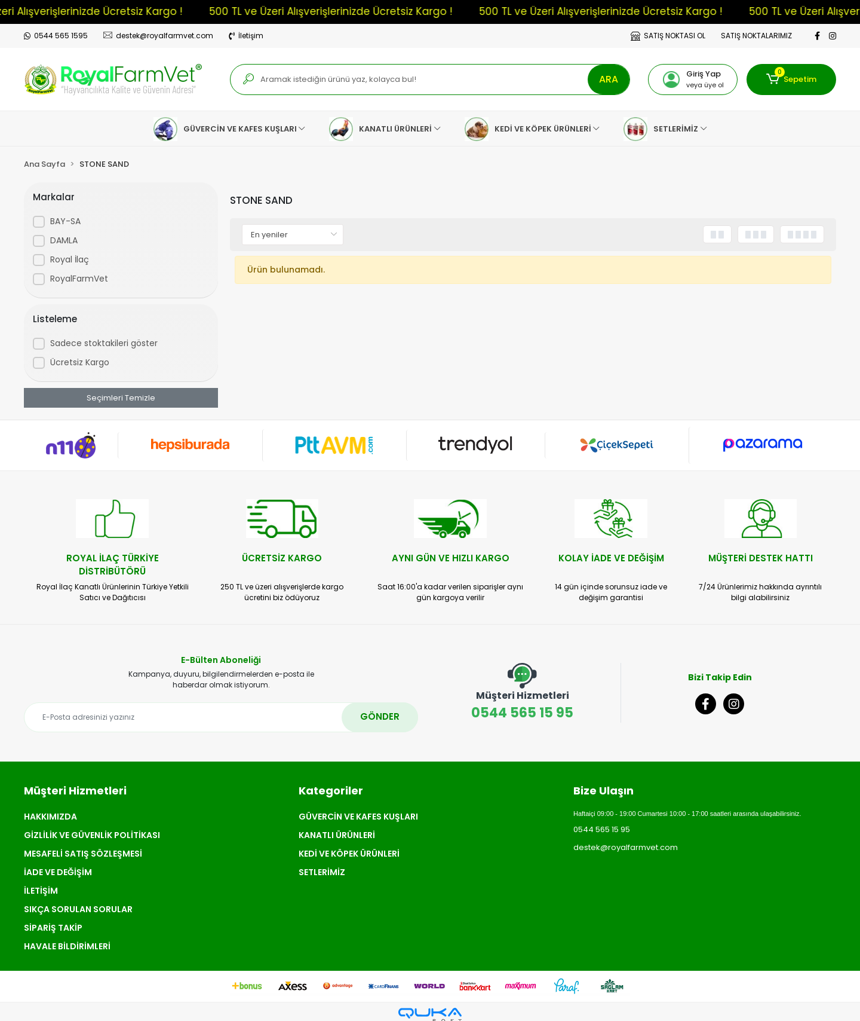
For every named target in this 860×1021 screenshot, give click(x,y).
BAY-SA (65, 221)
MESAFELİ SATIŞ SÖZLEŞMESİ (83, 854)
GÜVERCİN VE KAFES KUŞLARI (358, 817)
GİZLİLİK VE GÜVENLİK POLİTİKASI (92, 835)
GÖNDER (380, 716)
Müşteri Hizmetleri (75, 790)
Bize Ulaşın (603, 790)
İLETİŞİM (41, 891)
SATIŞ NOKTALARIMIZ (756, 35)
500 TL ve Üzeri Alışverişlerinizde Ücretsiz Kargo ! (344, 11)
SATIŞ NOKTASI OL (668, 35)
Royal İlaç (69, 259)
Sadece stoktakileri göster (104, 343)
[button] (693, 79)
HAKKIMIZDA (50, 817)
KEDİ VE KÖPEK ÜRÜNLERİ (349, 854)
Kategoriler (331, 790)
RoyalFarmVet (79, 279)
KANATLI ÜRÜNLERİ (337, 835)
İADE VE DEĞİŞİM (58, 872)
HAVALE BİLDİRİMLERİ (67, 946)
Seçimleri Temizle (121, 397)
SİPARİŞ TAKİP (53, 928)
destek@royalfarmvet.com (625, 847)
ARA (608, 79)
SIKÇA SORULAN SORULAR (78, 909)
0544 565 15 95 (522, 692)
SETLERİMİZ (322, 872)
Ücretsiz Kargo (79, 362)
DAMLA (64, 240)
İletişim (246, 35)
